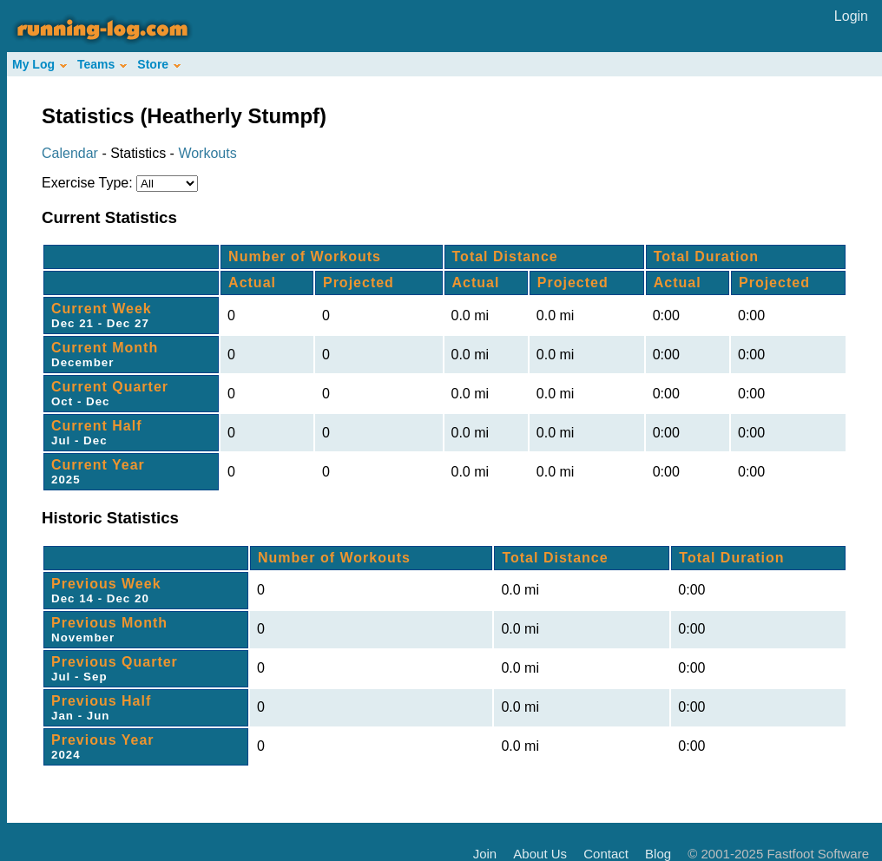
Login (851, 16)
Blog (658, 853)
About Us (540, 853)
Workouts (207, 153)
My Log (39, 64)
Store (159, 64)
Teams (102, 64)
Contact (606, 853)
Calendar (70, 153)
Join (485, 853)
